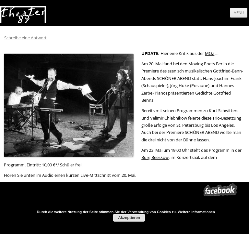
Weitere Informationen (196, 212)
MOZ (209, 53)
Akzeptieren (129, 217)
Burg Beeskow (155, 157)
